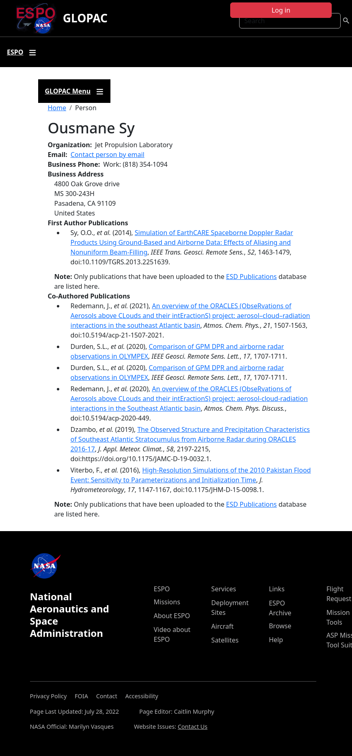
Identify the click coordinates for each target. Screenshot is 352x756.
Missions (167, 601)
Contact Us (192, 726)
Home (57, 107)
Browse (280, 625)
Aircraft (222, 626)
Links (277, 588)
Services (223, 588)
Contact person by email (108, 154)
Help (276, 639)
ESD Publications (251, 276)
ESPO (162, 588)
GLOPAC (85, 18)
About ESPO (172, 615)
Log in (281, 10)
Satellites (224, 640)
